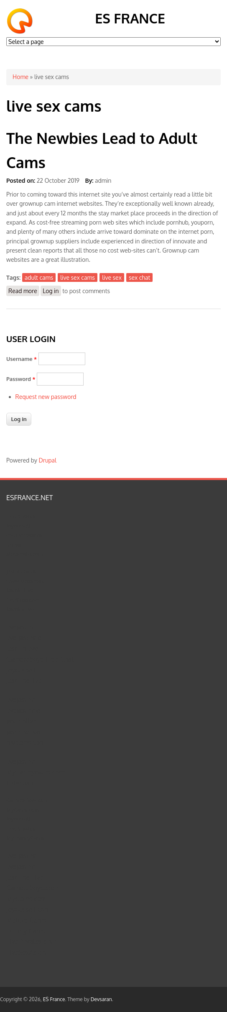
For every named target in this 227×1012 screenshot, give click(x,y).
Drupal (47, 460)
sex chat (139, 277)
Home (20, 76)
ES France (130, 18)
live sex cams (77, 277)
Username (21, 358)
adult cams (39, 277)
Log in (51, 290)
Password (21, 379)
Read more (23, 290)
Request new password (46, 396)
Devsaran (101, 999)
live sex (112, 277)
